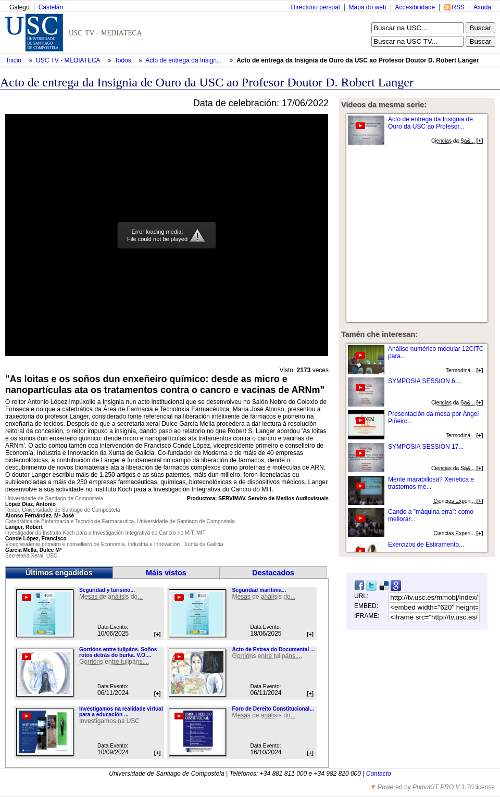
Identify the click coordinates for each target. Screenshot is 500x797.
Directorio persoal (315, 7)
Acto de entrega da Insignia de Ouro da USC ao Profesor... (430, 123)
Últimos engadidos (59, 572)
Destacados (273, 572)
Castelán (51, 7)
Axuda (482, 7)
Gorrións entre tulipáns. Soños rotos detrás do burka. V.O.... (118, 652)
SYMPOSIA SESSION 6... (424, 381)
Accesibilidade (415, 7)
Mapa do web (367, 7)
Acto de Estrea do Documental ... (273, 649)
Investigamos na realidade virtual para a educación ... (121, 711)
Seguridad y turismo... (107, 590)
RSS (458, 7)
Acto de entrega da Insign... (183, 60)
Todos (124, 60)
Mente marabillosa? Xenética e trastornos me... (431, 483)
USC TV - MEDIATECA (69, 60)
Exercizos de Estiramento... (426, 544)
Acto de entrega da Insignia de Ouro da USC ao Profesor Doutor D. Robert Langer (357, 60)
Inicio (15, 60)
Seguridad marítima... (259, 590)
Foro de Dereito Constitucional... (273, 709)
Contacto (378, 773)
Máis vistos (166, 572)
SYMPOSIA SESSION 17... (426, 446)
